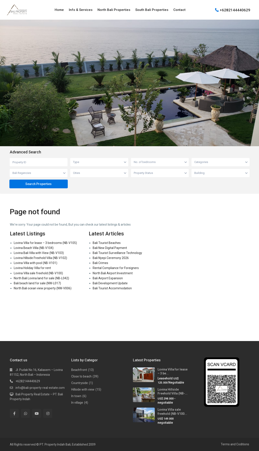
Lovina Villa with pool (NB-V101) (35, 263)
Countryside (79, 383)
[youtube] (36, 413)
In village (77, 402)
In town (76, 396)
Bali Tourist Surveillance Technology (117, 253)
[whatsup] (25, 413)
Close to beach (81, 376)
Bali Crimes (100, 263)
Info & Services (80, 10)
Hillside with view (82, 389)
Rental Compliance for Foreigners (116, 268)
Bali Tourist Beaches (107, 243)
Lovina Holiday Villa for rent (32, 268)
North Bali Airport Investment (113, 273)
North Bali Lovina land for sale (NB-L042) (41, 278)
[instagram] (47, 413)
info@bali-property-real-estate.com (40, 387)
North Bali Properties (113, 10)
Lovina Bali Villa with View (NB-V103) (39, 253)
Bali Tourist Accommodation (112, 288)
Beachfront (79, 370)
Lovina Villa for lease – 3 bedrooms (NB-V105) (45, 243)
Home (59, 10)
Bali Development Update (110, 283)
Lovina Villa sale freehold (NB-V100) (38, 273)
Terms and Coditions (235, 444)
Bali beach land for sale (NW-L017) (37, 283)
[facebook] (14, 413)
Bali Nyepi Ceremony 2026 (111, 258)
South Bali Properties (151, 10)
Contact (179, 10)
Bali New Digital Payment (110, 248)
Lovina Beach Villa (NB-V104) (34, 248)
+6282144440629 (235, 10)
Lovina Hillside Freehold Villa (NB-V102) (40, 258)
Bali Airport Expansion (108, 278)
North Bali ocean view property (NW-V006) (42, 288)
